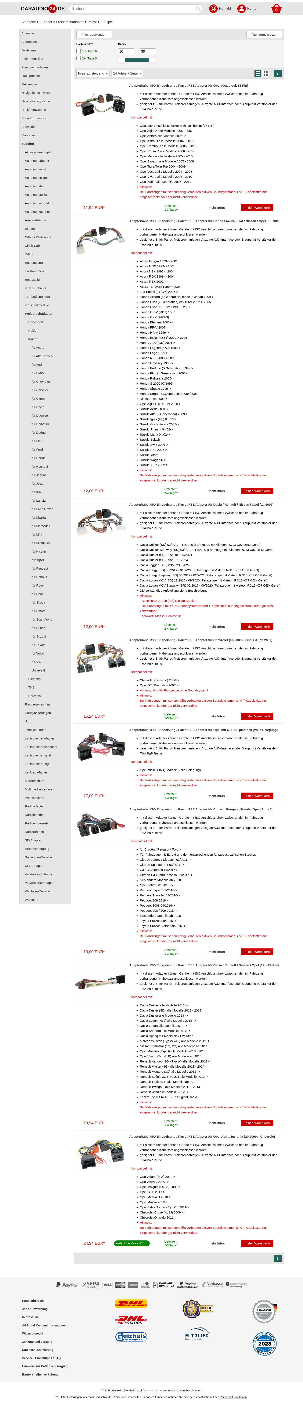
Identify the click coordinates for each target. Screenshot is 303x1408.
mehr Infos (217, 207)
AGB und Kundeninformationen (44, 1325)
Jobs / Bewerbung (35, 1309)
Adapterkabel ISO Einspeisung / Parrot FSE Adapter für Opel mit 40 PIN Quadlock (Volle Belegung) (203, 730)
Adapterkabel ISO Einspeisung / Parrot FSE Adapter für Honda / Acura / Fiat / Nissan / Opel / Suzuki (204, 221)
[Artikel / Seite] (127, 73)
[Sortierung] (92, 73)
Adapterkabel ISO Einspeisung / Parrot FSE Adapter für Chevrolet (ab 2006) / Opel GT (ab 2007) (200, 640)
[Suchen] (131, 8)
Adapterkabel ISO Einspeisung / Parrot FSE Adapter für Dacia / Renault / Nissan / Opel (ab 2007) (201, 504)
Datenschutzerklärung (37, 1350)
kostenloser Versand (128, 1243)
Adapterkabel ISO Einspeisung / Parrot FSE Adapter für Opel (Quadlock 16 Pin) (188, 85)
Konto (251, 8)
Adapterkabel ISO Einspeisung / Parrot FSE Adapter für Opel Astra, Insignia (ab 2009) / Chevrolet (202, 1136)
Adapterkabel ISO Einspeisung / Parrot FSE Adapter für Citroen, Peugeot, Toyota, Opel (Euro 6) (201, 809)
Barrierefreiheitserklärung (40, 1374)
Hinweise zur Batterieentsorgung (45, 1366)
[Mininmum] (126, 51)
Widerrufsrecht (32, 1333)
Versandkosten (152, 1390)
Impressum (30, 1317)
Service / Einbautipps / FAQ (41, 1358)
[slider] (121, 60)
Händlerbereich (33, 1300)
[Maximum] (148, 51)
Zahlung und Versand (37, 1341)
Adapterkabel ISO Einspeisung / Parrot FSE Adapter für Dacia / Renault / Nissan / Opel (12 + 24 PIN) (204, 965)
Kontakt (225, 8)
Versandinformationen (233, 1397)
